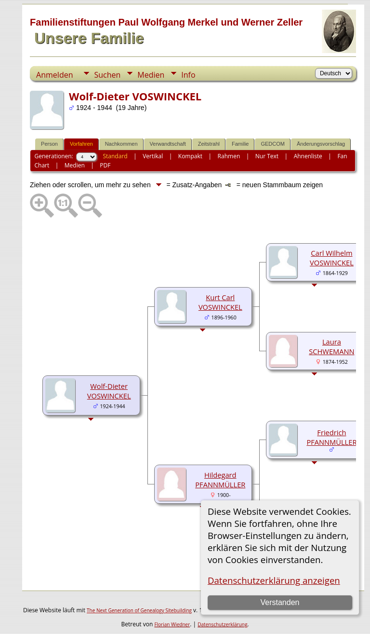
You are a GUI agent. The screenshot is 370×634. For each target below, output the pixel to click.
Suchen (107, 74)
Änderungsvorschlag (321, 144)
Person (49, 144)
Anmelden (54, 74)
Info (188, 74)
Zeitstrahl (209, 144)
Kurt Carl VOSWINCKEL (220, 302)
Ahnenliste (308, 156)
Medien (150, 74)
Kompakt (190, 156)
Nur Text (266, 156)
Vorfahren (81, 144)
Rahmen (229, 156)
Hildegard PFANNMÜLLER (220, 479)
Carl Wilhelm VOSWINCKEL (332, 257)
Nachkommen (121, 144)
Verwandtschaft (168, 144)
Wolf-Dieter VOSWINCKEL (109, 390)
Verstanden (279, 602)
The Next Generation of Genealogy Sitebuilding (139, 610)
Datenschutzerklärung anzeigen (274, 580)
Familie (240, 144)
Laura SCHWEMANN (331, 346)
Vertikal (153, 156)
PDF (105, 165)
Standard (115, 156)
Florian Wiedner (172, 624)
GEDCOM (273, 144)
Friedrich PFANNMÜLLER (331, 437)
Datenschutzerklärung (222, 624)
